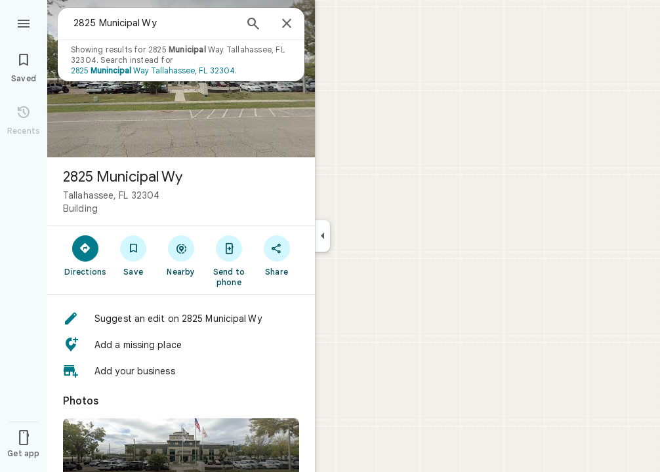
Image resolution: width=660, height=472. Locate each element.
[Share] (276, 255)
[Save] (133, 255)
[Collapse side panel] (322, 236)
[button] (181, 318)
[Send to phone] (229, 260)
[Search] (253, 25)
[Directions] (86, 255)
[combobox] (154, 23)
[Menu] (23, 22)
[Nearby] (181, 255)
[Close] (286, 24)
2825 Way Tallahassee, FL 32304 (153, 70)
